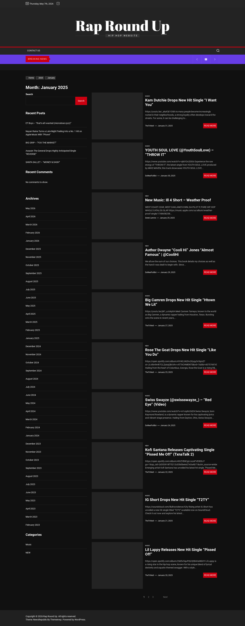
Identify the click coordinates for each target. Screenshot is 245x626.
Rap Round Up (122, 25)
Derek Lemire (150, 218)
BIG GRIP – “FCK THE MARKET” (41, 142)
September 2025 (34, 273)
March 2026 (31, 224)
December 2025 (33, 249)
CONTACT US (33, 50)
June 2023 (31, 492)
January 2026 (32, 241)
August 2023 (32, 476)
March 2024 (31, 419)
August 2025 (32, 281)
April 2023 (30, 508)
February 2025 (33, 330)
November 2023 (33, 452)
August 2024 (32, 379)
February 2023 (33, 525)
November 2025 (33, 257)
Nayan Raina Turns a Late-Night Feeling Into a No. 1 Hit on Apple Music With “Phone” (54, 133)
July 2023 (30, 484)
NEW (147, 196)
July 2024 (30, 387)
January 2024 (32, 435)
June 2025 (31, 297)
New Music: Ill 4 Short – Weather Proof (178, 200)
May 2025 (30, 305)
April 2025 (30, 314)
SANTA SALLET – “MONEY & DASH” (43, 162)
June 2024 (31, 395)
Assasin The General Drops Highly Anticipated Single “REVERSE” (51, 152)
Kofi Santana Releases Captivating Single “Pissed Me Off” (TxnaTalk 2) (179, 452)
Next (165, 597)
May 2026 (30, 208)
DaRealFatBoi (151, 176)
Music (147, 96)
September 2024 (34, 370)
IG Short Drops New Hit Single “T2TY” (177, 500)
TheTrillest (149, 126)
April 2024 (30, 411)
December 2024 (33, 346)
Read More (210, 125)
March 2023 (31, 517)
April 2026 (30, 216)
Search (29, 94)
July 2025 (30, 289)
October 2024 (32, 362)
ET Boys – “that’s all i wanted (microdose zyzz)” (48, 123)
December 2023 (33, 443)
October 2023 (32, 460)
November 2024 (33, 354)
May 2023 (30, 500)
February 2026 (33, 232)
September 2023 (34, 468)
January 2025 (32, 338)
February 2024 (33, 427)
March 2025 (31, 322)
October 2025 (32, 265)
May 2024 (30, 403)
